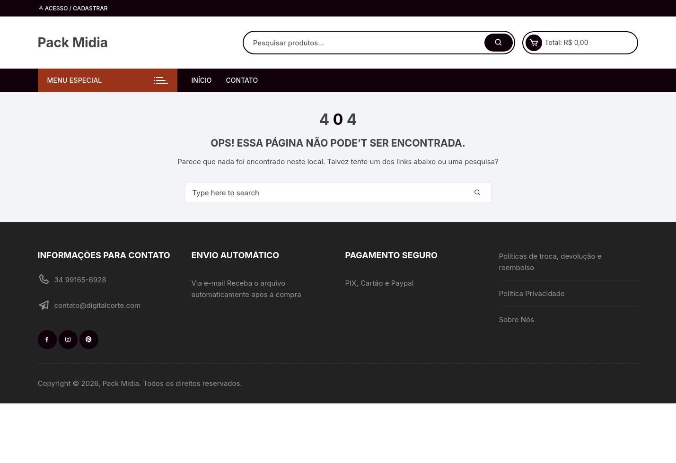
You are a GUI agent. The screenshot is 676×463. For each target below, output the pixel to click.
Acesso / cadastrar (73, 8)
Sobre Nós (516, 319)
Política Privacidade (532, 293)
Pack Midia (73, 43)
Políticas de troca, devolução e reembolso (550, 262)
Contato (242, 80)
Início (202, 80)
